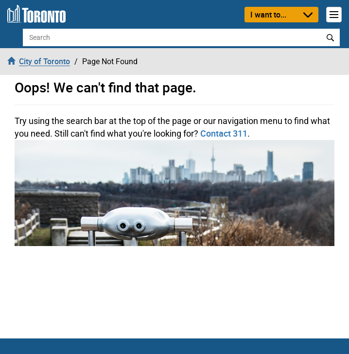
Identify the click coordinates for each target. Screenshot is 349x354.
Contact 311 (223, 133)
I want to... (268, 14)
